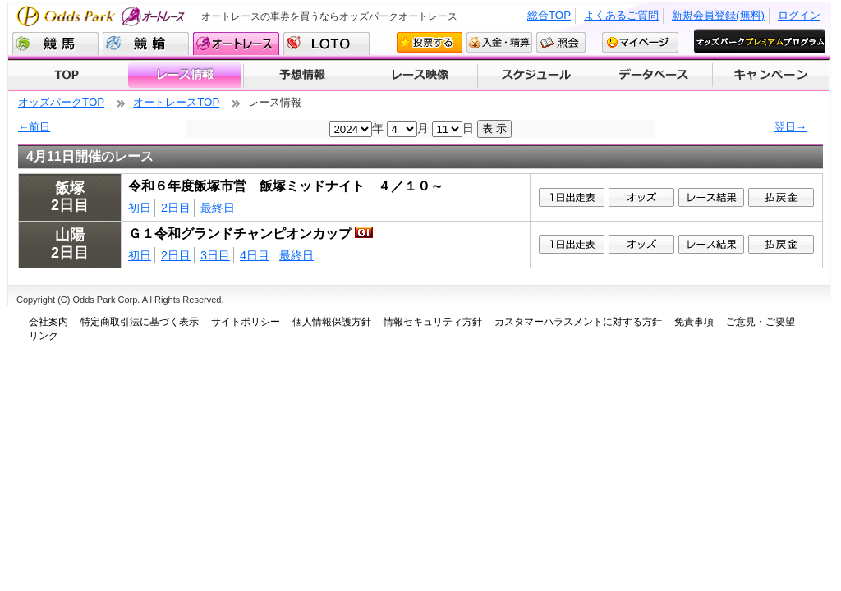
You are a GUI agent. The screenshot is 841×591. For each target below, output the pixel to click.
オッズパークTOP (61, 102)
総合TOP (549, 15)
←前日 (34, 127)
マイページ (640, 42)
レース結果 (711, 197)
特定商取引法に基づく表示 (139, 322)
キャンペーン (771, 75)
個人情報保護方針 (331, 322)
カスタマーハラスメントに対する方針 (578, 322)
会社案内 (48, 322)
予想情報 (302, 75)
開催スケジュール (536, 75)
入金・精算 (499, 42)
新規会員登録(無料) (718, 15)
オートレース (236, 43)
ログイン (799, 15)
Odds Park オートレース (102, 16)
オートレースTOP (176, 102)
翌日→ (790, 127)
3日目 (215, 255)
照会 (561, 42)
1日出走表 (571, 197)
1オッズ (641, 197)
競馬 (55, 43)
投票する (429, 42)
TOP (67, 75)
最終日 (217, 207)
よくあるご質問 (621, 15)
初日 (139, 207)
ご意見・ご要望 (760, 322)
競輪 (146, 43)
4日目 (254, 255)
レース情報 (184, 75)
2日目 (176, 207)
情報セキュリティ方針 (433, 322)
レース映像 (419, 75)
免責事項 (694, 322)
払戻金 (781, 197)
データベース (654, 75)
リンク (43, 336)
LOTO (326, 43)
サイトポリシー (245, 322)
